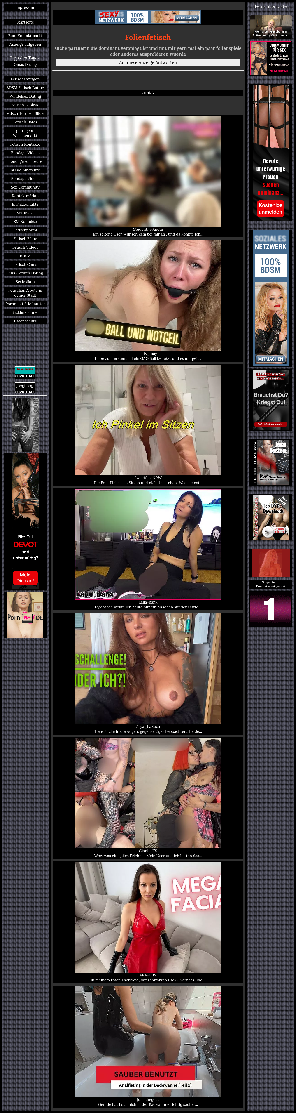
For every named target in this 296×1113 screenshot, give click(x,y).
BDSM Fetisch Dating (25, 87)
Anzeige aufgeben (25, 44)
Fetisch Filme (25, 238)
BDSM (25, 255)
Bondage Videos (25, 152)
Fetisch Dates (25, 122)
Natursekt (25, 212)
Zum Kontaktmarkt (25, 35)
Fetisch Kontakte (25, 144)
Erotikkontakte (25, 204)
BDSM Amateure (25, 169)
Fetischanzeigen (25, 79)
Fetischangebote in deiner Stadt (25, 293)
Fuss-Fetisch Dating (25, 273)
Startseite (25, 22)
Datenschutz (25, 320)
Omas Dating (25, 64)
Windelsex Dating (25, 96)
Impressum (25, 7)
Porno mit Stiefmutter (25, 303)
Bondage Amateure (25, 161)
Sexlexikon (25, 281)
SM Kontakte (25, 221)
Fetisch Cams (25, 264)
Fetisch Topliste (25, 104)
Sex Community (25, 187)
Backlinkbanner (25, 312)
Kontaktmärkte (25, 195)
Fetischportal (25, 230)
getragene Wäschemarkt (25, 133)
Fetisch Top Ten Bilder (25, 113)
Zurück (148, 92)
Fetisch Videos (25, 247)
